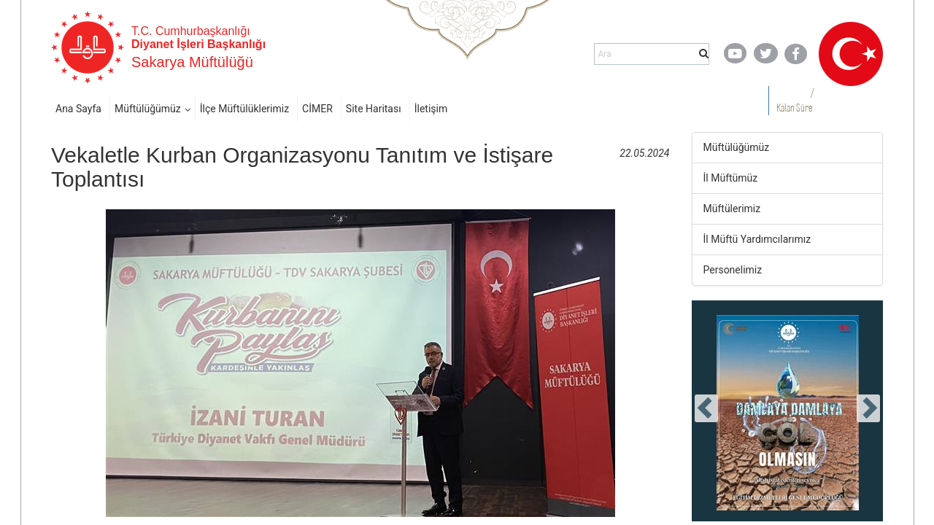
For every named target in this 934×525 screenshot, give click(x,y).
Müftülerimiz (732, 208)
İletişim (431, 108)
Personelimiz (733, 270)
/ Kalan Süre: (795, 100)
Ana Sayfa (78, 108)
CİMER (317, 108)
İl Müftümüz (730, 178)
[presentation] (706, 408)
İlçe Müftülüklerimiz (244, 108)
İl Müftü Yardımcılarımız (757, 239)
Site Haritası (373, 108)
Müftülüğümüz (148, 108)
